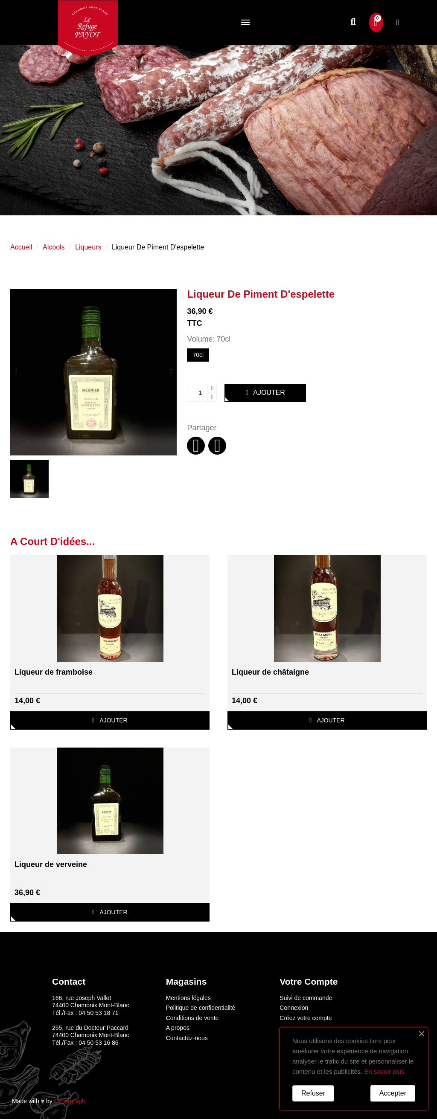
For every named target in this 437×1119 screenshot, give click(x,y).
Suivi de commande (306, 997)
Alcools (54, 247)
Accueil (21, 247)
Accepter (392, 1093)
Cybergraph (69, 1101)
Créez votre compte (306, 1018)
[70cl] (198, 355)
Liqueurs (88, 247)
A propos (177, 1027)
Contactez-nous (187, 1038)
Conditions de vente (192, 1018)
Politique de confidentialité (201, 1007)
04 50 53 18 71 (98, 1012)
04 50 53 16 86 (98, 1042)
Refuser (313, 1093)
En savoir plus (384, 1071)
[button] (353, 22)
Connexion (294, 1007)
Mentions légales (188, 997)
